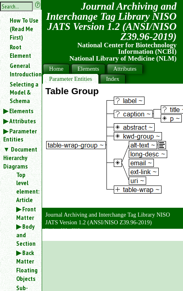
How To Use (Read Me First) (24, 28)
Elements (21, 111)
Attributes (22, 121)
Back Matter (25, 257)
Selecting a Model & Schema (24, 92)
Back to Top (161, 236)
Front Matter (26, 213)
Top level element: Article (25, 187)
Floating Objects (25, 274)
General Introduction (26, 69)
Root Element (20, 51)
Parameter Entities (20, 135)
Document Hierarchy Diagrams (20, 157)
